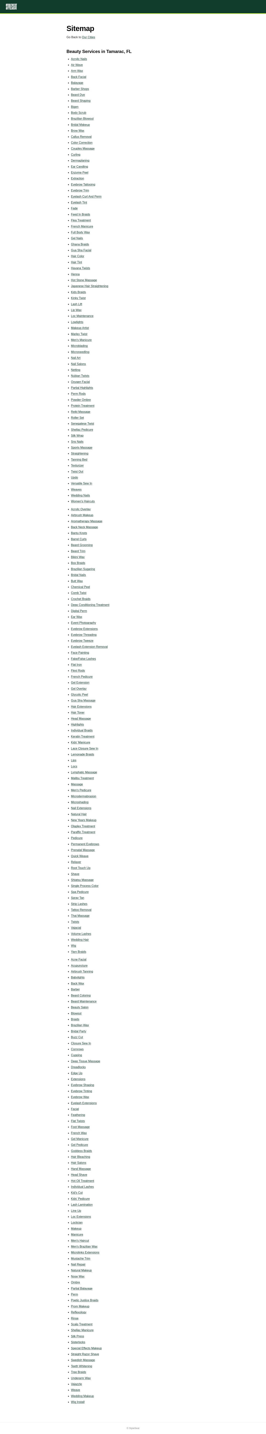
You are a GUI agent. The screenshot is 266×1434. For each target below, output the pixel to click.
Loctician (77, 1222)
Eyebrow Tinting (81, 1091)
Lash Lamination (82, 1204)
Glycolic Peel (79, 694)
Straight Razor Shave (85, 1354)
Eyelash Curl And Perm (86, 196)
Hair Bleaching (80, 1156)
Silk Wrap (77, 435)
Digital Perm (79, 611)
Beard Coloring (81, 995)
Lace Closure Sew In (84, 748)
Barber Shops (80, 88)
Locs (74, 766)
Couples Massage (83, 148)
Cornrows (77, 1049)
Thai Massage (80, 915)
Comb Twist (78, 592)
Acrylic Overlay (81, 509)
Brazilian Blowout (82, 118)
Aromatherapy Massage (86, 521)
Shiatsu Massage (82, 879)
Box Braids (78, 563)
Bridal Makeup (80, 124)
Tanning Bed (79, 459)
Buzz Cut (77, 1037)
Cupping (76, 1055)
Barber (75, 989)
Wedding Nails (80, 495)
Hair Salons (78, 1162)
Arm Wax (77, 70)
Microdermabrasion (83, 796)
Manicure (77, 1234)
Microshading (79, 802)
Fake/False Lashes (83, 658)
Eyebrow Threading (83, 634)
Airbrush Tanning (82, 971)
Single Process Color (84, 885)
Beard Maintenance (84, 1001)
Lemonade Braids (82, 754)
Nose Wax (77, 1276)
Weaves (76, 489)
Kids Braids (78, 292)
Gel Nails (77, 238)
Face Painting (80, 652)
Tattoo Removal (81, 909)
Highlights (77, 724)
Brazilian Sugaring (83, 569)
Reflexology (78, 1312)
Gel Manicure (79, 1138)
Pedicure (77, 838)
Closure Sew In (81, 1043)
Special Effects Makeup (86, 1348)
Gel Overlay (78, 688)
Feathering (78, 1114)
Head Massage (81, 718)
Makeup (76, 1228)
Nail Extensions (81, 808)
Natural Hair (79, 814)
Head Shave (79, 1174)
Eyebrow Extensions (84, 628)
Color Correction (81, 142)
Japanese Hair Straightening (89, 286)
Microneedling (80, 352)
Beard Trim (78, 551)
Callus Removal (81, 136)
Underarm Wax (81, 1378)
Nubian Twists (80, 375)
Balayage (77, 82)
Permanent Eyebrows (85, 844)
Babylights (78, 977)
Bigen (75, 106)
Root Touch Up (81, 867)
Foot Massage (80, 1126)
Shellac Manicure (82, 1330)
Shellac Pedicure (82, 429)
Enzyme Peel (79, 172)
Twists (75, 921)
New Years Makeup (83, 820)
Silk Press (77, 1336)
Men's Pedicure (81, 790)
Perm (74, 1294)
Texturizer (77, 465)
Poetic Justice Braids (84, 1300)
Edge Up (76, 1073)
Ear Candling (79, 166)
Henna (75, 274)
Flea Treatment (81, 220)
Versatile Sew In (81, 483)
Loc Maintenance (82, 316)
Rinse (75, 1318)
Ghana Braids (80, 244)
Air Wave (77, 64)
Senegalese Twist (82, 423)
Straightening (79, 453)
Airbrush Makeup (82, 515)
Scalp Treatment (82, 1324)
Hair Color (77, 256)
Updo (74, 477)
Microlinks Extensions (85, 1252)
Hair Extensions (81, 706)
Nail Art (76, 357)
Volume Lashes (81, 933)
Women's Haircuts (83, 501)
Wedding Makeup (82, 1396)
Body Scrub (78, 112)
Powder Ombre (81, 399)
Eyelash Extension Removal (89, 646)
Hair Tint (76, 262)
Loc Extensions (81, 1216)
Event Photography (83, 622)
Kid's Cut (77, 1192)
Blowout (76, 1013)
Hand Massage (81, 1168)
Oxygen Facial (80, 381)
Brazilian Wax (80, 1025)
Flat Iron (76, 664)
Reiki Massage (80, 411)
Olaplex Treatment (83, 826)
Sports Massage (81, 447)
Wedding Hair (80, 939)
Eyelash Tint (79, 202)
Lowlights (77, 322)
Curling (75, 154)
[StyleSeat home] (133, 7)
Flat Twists (78, 1121)
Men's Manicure (81, 340)
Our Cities (88, 37)
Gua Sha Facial (81, 250)
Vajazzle (76, 1384)
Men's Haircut (80, 1240)
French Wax (79, 1133)
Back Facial (78, 76)
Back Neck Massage (84, 527)
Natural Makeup (81, 1270)
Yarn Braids (78, 951)
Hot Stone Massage (84, 280)
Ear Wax (76, 616)
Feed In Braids (80, 214)
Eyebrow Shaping (82, 1085)
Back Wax (77, 983)
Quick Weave (79, 856)
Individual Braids (82, 730)
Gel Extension (80, 682)
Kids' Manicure (80, 742)
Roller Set (77, 417)
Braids (75, 1019)
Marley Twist (79, 334)
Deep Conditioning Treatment (90, 604)
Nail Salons (78, 364)
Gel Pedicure (79, 1144)
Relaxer (76, 862)
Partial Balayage (82, 1288)
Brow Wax (77, 130)
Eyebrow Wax (80, 1097)
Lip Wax (76, 310)
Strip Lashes (79, 903)
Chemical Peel (80, 587)
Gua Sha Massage (83, 700)
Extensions (78, 1079)
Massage (77, 784)
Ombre (75, 1282)
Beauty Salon (79, 1007)
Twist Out (77, 471)
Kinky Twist (78, 298)
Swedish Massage (83, 1360)
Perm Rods (78, 393)
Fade (74, 208)
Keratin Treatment (82, 736)
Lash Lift (76, 304)
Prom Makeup (80, 1306)
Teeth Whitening (81, 1366)
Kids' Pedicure (80, 1198)
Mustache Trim (80, 1258)
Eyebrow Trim (80, 190)
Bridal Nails (78, 575)
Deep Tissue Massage (85, 1061)
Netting (75, 369)
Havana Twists (80, 268)
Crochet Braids (81, 599)
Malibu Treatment (82, 778)
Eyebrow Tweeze (82, 640)
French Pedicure (82, 676)
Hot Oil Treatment (82, 1180)
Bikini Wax (78, 557)
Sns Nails (77, 441)
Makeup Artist (80, 328)
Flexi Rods (78, 670)
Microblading (79, 345)
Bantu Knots (79, 533)
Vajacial (76, 927)
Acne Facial (78, 959)
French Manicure (82, 226)
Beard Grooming (82, 545)
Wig (73, 945)
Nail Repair (78, 1264)
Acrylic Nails (79, 59)
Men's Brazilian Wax (84, 1246)
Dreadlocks (78, 1067)
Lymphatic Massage (84, 772)
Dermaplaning (80, 160)
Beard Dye (78, 94)
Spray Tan (77, 897)
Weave (75, 1390)
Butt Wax (77, 581)
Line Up (76, 1210)
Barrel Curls (78, 539)
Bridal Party (78, 1031)
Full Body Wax (80, 232)
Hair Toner (78, 712)
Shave (75, 874)
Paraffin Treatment (83, 832)
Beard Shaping (81, 100)
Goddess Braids (81, 1150)
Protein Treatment (82, 405)
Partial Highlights (82, 387)
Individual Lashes (82, 1186)
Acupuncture (79, 965)
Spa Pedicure (80, 891)
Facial (75, 1109)
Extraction (77, 178)
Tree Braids (78, 1372)
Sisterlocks (78, 1342)
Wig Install (78, 1402)
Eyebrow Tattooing (83, 184)
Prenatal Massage (83, 850)
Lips (73, 760)
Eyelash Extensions (84, 1103)
